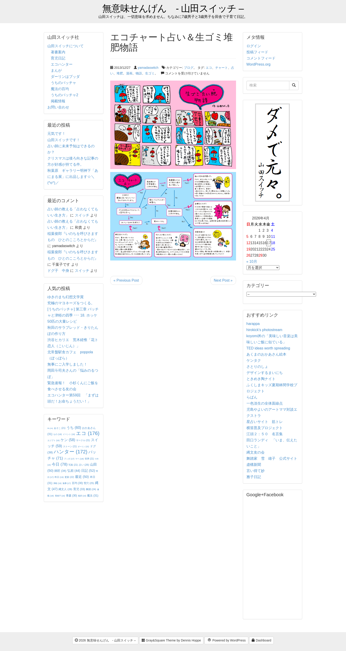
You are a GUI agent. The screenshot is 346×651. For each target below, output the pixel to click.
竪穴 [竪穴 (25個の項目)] (89, 483)
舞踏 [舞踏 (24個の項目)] (91, 489)
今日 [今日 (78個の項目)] (60, 464)
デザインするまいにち (264, 373)
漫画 (129, 73)
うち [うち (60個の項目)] (73, 428)
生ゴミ (150, 73)
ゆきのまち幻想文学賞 (65, 297)
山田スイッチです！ (63, 140)
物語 (139, 73)
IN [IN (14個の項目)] (50, 428)
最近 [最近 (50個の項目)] (82, 477)
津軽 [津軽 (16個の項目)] (57, 483)
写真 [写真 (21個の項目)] (73, 465)
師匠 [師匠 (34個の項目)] (60, 470)
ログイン (253, 46)
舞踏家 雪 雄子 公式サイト (271, 458)
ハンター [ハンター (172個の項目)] (70, 451)
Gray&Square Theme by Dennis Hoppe (171, 640)
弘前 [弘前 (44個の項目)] (73, 470)
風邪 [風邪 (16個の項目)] (82, 496)
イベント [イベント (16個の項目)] (69, 434)
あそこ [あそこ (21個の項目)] (60, 428)
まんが (56, 70)
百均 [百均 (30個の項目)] (77, 483)
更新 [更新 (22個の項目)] (69, 477)
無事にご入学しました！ (67, 364)
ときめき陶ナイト (260, 379)
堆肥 (120, 73)
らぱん (251, 397)
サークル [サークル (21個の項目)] (83, 440)
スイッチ (82, 215)
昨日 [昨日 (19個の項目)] (59, 477)
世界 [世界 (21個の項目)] (89, 458)
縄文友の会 (255, 452)
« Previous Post (126, 280)
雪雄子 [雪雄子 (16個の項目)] (60, 496)
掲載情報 (58, 101)
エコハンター (62, 64)
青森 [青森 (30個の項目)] (71, 495)
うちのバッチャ (63, 83)
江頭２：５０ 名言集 (264, 434)
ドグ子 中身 (58, 271)
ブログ (188, 67)
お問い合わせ (58, 107)
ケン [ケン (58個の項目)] (68, 440)
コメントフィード (260, 58)
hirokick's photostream (264, 330)
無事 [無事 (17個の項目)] (67, 483)
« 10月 (251, 261)
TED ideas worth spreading (268, 348)
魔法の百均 (60, 89)
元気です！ (56, 133)
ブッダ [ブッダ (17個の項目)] (69, 459)
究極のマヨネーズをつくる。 (71, 303)
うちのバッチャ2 (64, 95)
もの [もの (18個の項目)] (57, 434)
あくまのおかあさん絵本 (266, 354)
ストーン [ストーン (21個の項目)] (70, 446)
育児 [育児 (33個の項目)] (79, 489)
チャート (221, 67)
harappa (253, 324)
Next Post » (223, 280)
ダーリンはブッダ (65, 77)
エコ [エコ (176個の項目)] (87, 433)
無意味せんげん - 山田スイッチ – (173, 8)
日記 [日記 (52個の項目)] (88, 470)
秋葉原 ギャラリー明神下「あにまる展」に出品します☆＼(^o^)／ (72, 177)
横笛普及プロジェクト (264, 428)
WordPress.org (258, 64)
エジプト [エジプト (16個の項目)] (53, 440)
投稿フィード (257, 52)
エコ (209, 67)
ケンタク (253, 360)
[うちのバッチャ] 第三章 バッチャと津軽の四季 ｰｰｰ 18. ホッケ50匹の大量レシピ (73, 315)
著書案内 (58, 52)
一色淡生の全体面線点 (264, 403)
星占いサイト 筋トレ (264, 422)
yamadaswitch (148, 67)
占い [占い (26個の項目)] (84, 464)
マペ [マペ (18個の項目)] (79, 459)
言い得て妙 (255, 471)
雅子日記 (253, 477)
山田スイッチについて (65, 46)
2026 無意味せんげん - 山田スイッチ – (105, 640)
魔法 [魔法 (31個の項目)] (92, 495)
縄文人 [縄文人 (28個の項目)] (65, 489)
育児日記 (58, 58)
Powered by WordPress (226, 640)
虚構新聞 (253, 465)
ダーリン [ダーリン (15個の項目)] (83, 447)
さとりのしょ (257, 366)
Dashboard (261, 640)
